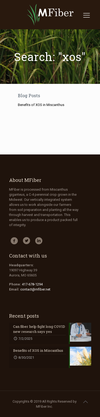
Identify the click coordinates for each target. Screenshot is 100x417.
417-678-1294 (32, 284)
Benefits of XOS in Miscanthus (41, 105)
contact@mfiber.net (35, 289)
